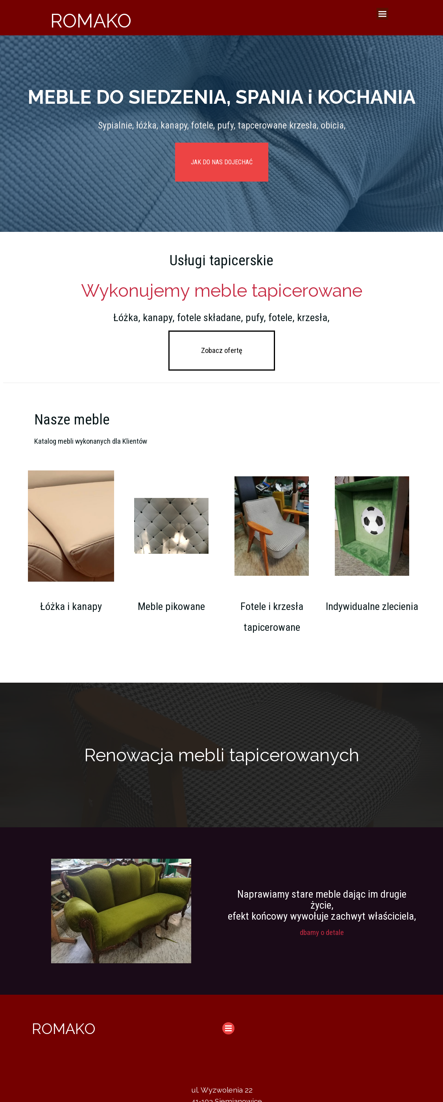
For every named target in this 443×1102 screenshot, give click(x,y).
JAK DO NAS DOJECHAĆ (222, 162)
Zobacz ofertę (221, 350)
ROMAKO (90, 21)
